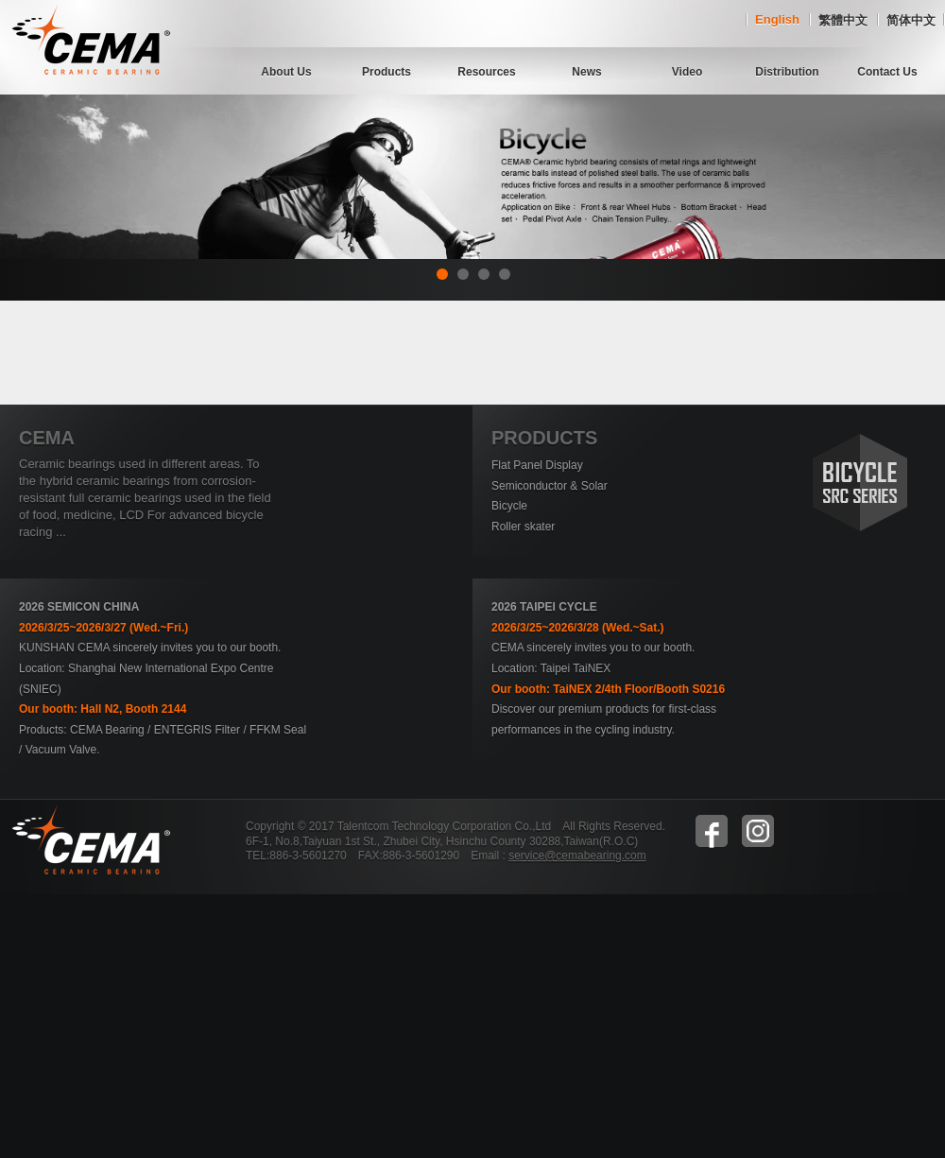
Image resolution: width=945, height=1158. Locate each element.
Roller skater (523, 526)
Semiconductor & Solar (549, 486)
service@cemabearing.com (577, 855)
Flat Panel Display (537, 465)
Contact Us (887, 71)
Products (386, 71)
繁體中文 (843, 20)
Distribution (786, 71)
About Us (286, 71)
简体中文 (911, 20)
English (777, 19)
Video (687, 71)
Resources (486, 71)
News (586, 71)
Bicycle (509, 505)
